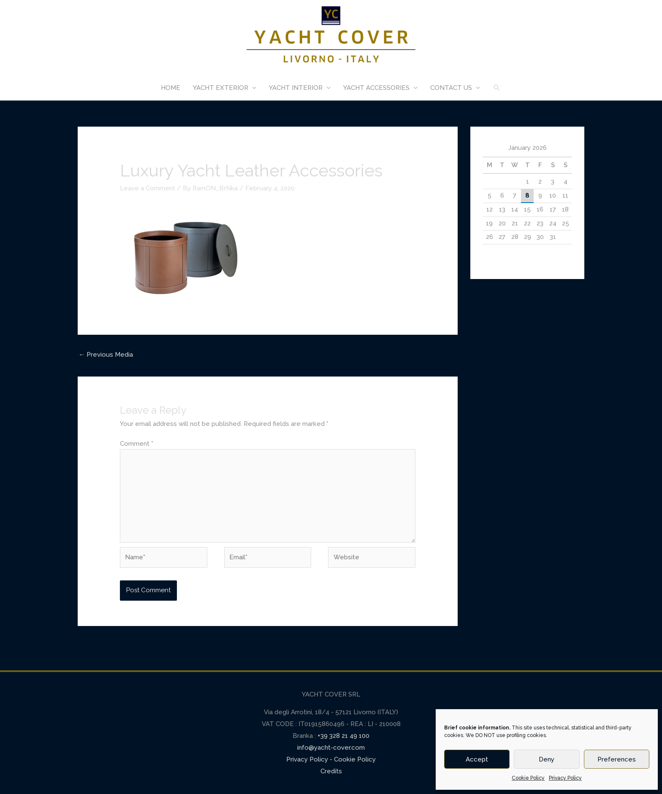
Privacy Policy (565, 778)
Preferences (616, 759)
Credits (331, 771)
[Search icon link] (497, 88)
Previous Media (106, 354)
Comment (136, 443)
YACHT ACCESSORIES (376, 88)
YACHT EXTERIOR (220, 88)
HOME (170, 88)
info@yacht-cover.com (331, 747)
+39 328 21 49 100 (342, 736)
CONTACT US (451, 88)
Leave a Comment (147, 188)
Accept (477, 759)
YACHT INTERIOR (296, 88)
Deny (546, 759)
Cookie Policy (528, 778)
